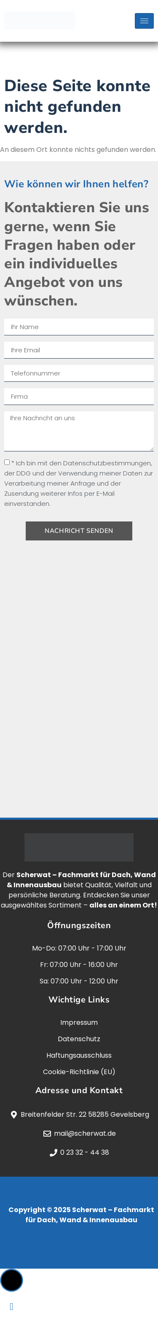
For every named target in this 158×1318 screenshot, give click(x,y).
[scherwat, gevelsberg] (79, 683)
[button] (11, 1280)
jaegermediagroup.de (81, 1251)
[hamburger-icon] (144, 21)
